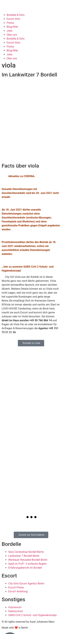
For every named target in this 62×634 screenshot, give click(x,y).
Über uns (12, 34)
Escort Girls (13, 18)
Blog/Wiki (12, 26)
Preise (10, 22)
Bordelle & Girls (15, 14)
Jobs (9, 30)
